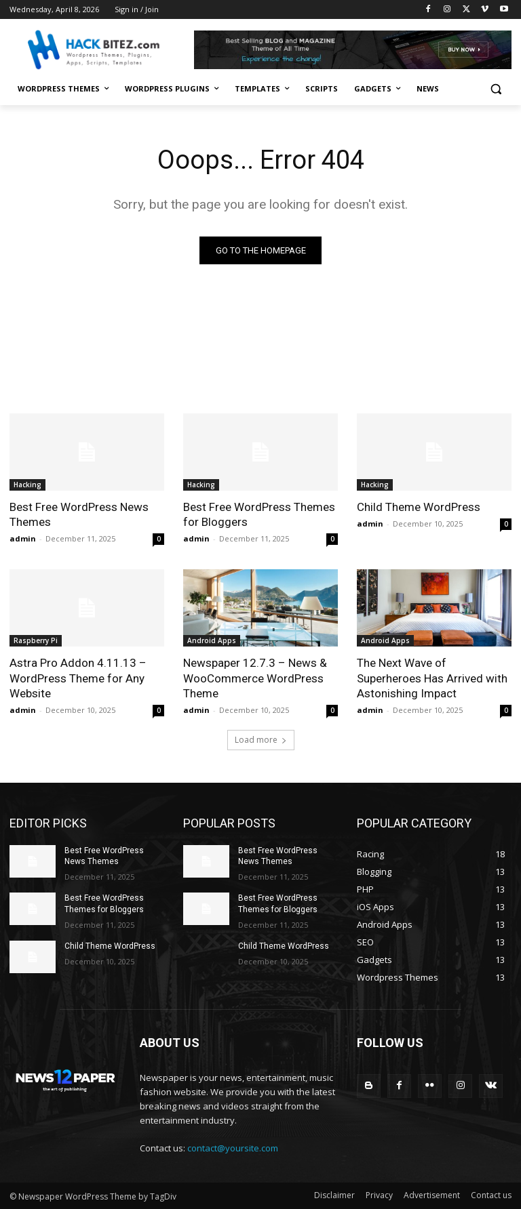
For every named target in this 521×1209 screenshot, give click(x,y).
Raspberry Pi (36, 640)
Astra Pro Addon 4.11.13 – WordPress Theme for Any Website (78, 677)
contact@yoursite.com (232, 1148)
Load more (261, 739)
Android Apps (211, 640)
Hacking (27, 484)
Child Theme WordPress (418, 507)
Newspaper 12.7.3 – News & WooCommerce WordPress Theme (255, 677)
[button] (496, 89)
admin (22, 538)
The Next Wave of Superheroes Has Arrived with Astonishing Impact (432, 677)
